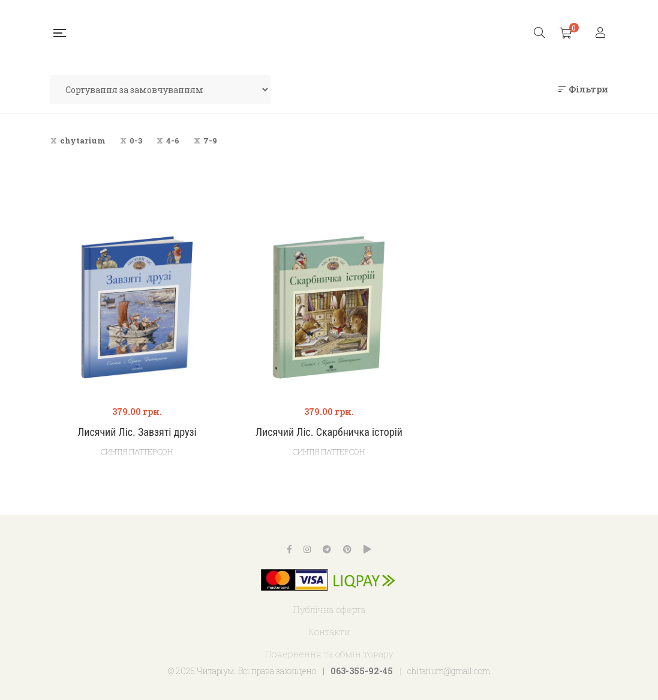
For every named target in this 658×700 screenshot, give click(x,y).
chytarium (83, 140)
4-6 (172, 140)
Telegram (327, 549)
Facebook (289, 549)
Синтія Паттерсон (137, 451)
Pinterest (347, 549)
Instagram (307, 549)
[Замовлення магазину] (160, 89)
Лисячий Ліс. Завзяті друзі (137, 432)
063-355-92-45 (361, 671)
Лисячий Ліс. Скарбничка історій (329, 432)
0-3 (136, 140)
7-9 (210, 140)
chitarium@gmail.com (448, 671)
